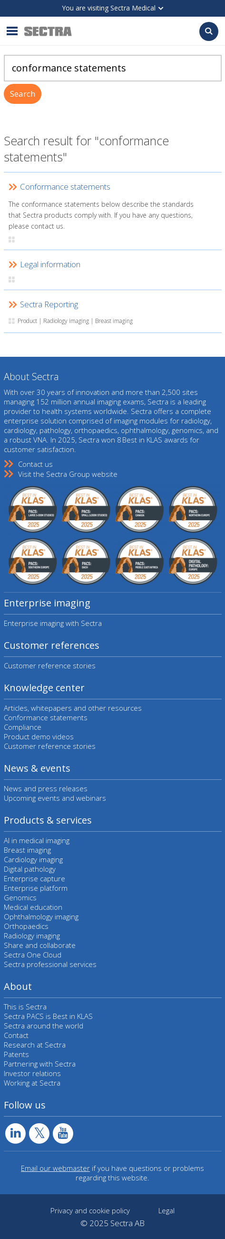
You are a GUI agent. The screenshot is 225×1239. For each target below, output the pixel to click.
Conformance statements (46, 717)
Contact (16, 1035)
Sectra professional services (50, 964)
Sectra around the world (43, 1025)
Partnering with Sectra (40, 1063)
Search (22, 93)
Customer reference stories (50, 665)
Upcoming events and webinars (55, 798)
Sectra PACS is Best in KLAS (48, 1016)
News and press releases (46, 788)
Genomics (20, 897)
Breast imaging (27, 850)
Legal (166, 1210)
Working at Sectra (32, 1083)
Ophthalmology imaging (41, 916)
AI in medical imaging (36, 840)
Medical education (33, 907)
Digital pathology (30, 869)
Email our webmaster (55, 1168)
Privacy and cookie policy (90, 1210)
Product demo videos (39, 736)
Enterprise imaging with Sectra (53, 623)
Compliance (22, 727)
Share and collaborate (40, 945)
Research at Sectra (35, 1044)
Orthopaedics (26, 926)
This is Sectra (25, 1006)
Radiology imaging (32, 935)
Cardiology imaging (33, 859)
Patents (16, 1054)
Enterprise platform (36, 888)
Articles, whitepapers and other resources (73, 708)
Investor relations (32, 1073)
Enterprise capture (34, 878)
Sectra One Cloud (32, 954)
